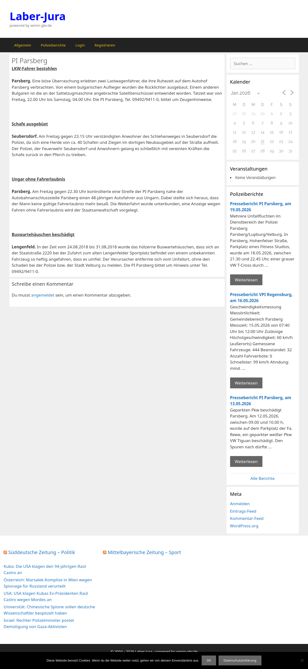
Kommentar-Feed (247, 518)
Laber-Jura (38, 16)
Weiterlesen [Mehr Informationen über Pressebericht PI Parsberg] (246, 280)
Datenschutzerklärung (240, 660)
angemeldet (42, 295)
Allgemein (22, 45)
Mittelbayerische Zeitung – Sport (144, 552)
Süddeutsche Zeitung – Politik (41, 552)
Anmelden (240, 503)
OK (209, 660)
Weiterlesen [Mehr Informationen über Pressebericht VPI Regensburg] (246, 383)
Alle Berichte (262, 478)
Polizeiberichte (53, 45)
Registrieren (105, 45)
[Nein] (302, 660)
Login (80, 45)
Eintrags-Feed (243, 511)
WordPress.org (244, 526)
